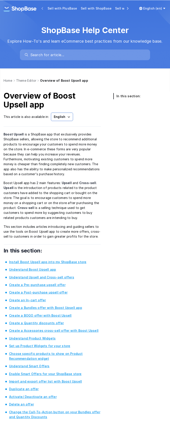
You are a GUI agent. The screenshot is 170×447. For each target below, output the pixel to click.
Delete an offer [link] (21, 404)
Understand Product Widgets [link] (32, 338)
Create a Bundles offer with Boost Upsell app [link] (45, 308)
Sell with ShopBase (96, 8)
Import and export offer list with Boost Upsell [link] (45, 381)
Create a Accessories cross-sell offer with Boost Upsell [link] (54, 330)
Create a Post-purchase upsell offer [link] (38, 292)
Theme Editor (26, 80)
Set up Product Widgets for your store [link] (39, 346)
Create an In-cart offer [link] (27, 300)
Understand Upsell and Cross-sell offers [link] (41, 277)
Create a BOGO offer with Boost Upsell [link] (40, 315)
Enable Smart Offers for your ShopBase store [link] (45, 374)
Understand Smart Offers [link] (29, 366)
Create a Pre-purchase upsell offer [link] (37, 285)
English (62, 117)
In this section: (29, 250)
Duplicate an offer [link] (24, 389)
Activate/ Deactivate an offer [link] (33, 397)
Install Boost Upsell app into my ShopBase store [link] (47, 262)
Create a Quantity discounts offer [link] (36, 323)
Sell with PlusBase (62, 8)
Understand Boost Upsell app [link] (32, 269)
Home (8, 80)
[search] (87, 54)
